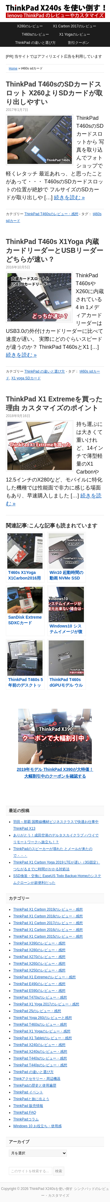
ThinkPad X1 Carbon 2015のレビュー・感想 (48, 936)
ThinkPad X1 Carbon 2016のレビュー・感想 (48, 930)
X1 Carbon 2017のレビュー (74, 26)
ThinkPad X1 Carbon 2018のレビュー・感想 (48, 916)
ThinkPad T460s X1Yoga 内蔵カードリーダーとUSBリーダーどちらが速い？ (54, 250)
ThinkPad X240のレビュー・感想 (39, 1045)
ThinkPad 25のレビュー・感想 (37, 1011)
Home (13, 68)
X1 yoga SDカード (26, 378)
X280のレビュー (30, 26)
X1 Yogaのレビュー (74, 34)
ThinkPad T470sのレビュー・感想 (40, 997)
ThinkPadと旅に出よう (31, 1099)
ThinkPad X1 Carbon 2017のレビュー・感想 (48, 923)
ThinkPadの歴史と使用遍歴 (34, 1085)
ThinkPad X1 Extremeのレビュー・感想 (44, 977)
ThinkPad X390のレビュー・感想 (39, 943)
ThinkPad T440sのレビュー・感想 (40, 1058)
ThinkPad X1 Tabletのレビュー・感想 (42, 1038)
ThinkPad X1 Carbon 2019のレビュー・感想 (48, 909)
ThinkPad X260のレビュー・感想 (39, 964)
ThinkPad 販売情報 (28, 1106)
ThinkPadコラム (26, 1119)
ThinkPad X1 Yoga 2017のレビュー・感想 (46, 1004)
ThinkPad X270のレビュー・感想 (39, 957)
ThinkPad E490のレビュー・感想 (39, 984)
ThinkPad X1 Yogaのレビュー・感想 (41, 1031)
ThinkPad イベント (28, 1092)
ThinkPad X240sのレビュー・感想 (40, 1052)
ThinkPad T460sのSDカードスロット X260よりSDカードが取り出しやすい (54, 93)
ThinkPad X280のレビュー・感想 (39, 950)
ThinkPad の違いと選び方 (35, 43)
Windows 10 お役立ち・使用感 (37, 1126)
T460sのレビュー (35, 34)
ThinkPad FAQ (24, 1112)
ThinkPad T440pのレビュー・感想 (40, 1065)
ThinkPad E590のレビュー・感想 (39, 991)
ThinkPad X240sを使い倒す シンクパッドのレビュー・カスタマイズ (55, 11)
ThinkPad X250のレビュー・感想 (39, 970)
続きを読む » (69, 197)
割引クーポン (78, 43)
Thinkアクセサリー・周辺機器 (36, 1079)
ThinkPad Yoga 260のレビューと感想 (42, 1018)
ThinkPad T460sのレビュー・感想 (51, 214)
